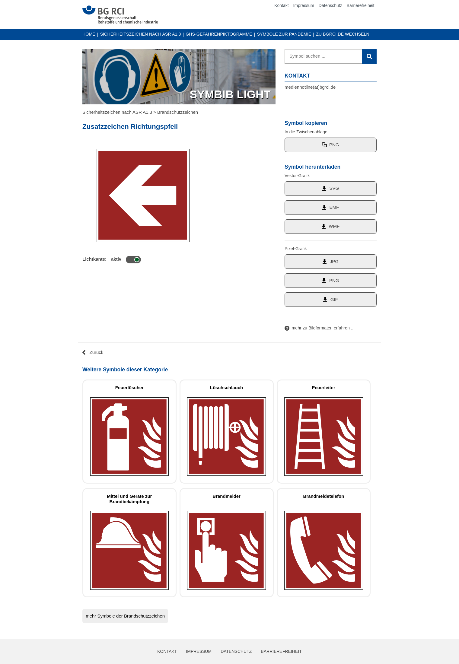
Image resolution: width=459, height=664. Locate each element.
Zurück (97, 352)
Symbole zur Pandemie (284, 34)
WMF (334, 226)
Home (88, 34)
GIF (334, 299)
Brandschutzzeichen (177, 112)
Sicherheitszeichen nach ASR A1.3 (140, 34)
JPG (334, 261)
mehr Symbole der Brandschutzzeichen (125, 615)
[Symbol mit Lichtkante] (133, 259)
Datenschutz (330, 5)
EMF (334, 207)
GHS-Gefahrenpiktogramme (219, 34)
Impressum (303, 5)
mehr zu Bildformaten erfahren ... (323, 328)
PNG (334, 144)
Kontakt (281, 5)
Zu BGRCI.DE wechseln (342, 34)
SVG (334, 188)
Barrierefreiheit (361, 5)
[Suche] (331, 56)
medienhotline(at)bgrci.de (310, 87)
